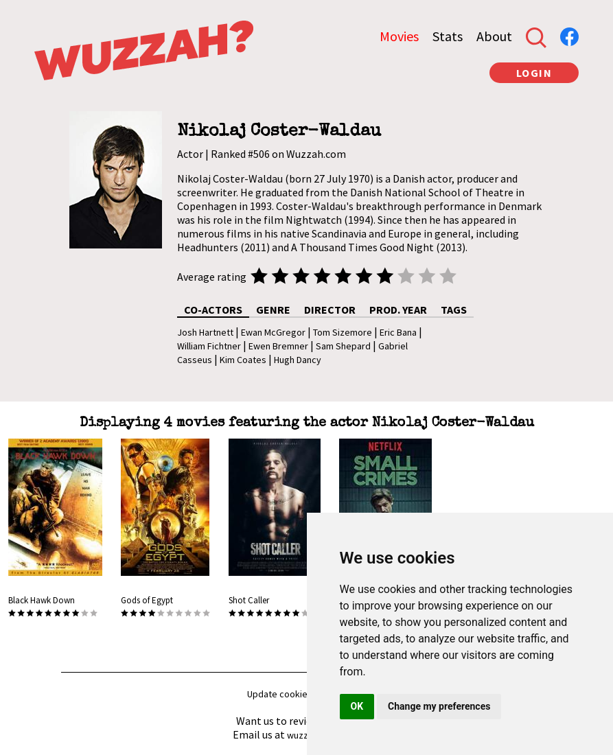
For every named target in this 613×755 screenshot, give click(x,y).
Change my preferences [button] (439, 706)
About (494, 36)
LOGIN (534, 73)
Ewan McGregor (273, 332)
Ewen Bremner (278, 346)
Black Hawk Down (41, 600)
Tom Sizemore (342, 332)
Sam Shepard (343, 346)
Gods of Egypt (147, 600)
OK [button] (357, 706)
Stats (447, 36)
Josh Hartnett (205, 332)
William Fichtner (209, 346)
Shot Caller (249, 600)
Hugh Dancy (297, 359)
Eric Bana (398, 332)
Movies (399, 36)
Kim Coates (243, 359)
